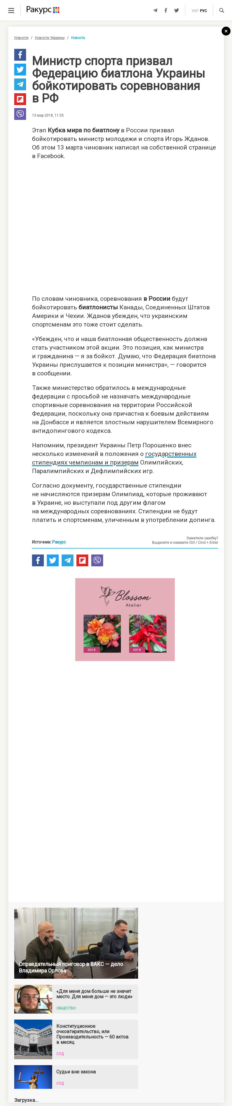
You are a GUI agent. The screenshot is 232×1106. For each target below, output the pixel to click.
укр (194, 11)
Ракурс (59, 542)
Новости (21, 38)
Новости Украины (50, 38)
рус (203, 11)
